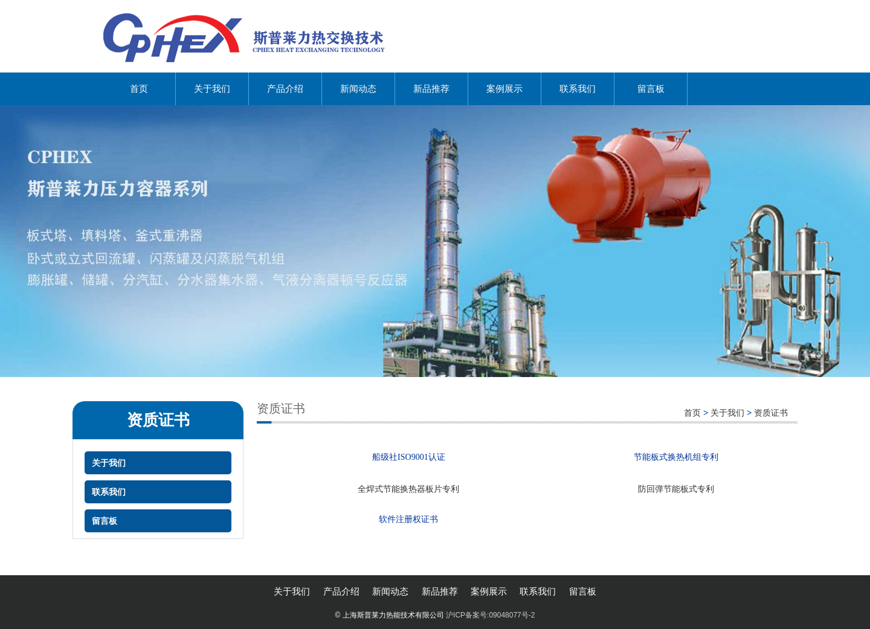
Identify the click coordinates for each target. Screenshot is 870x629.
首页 (139, 88)
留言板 (651, 88)
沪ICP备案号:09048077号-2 (490, 615)
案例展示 (504, 88)
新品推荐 (431, 88)
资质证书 (771, 413)
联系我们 (577, 88)
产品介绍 (285, 88)
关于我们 (212, 88)
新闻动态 (358, 88)
